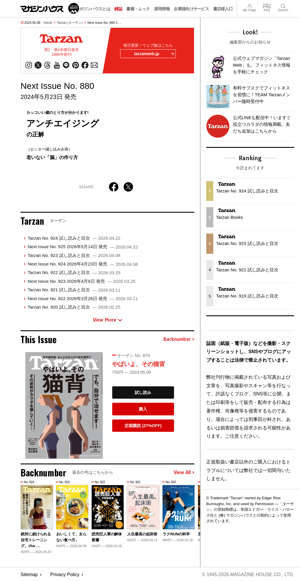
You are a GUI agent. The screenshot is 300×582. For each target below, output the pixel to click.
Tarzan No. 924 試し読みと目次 (74, 238)
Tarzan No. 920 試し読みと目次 (74, 307)
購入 (143, 409)
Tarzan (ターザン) (70, 22)
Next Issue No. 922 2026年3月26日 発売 (83, 298)
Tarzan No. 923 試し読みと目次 (74, 255)
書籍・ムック (138, 9)
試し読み (143, 392)
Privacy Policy (65, 574)
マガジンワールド (50, 8)
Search (283, 5)
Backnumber (178, 339)
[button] (189, 514)
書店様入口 (223, 9)
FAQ (267, 5)
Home (48, 22)
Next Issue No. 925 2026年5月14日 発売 (83, 246)
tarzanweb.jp (153, 54)
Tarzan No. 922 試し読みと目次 (74, 272)
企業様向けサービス (191, 9)
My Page (249, 5)
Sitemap (29, 574)
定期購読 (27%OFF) (143, 426)
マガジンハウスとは (92, 9)
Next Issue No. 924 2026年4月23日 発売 (83, 264)
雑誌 (118, 9)
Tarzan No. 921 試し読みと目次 (74, 289)
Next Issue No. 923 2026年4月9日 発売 (81, 281)
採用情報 (162, 9)
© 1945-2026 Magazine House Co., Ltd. (247, 574)
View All (184, 472)
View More (107, 320)
